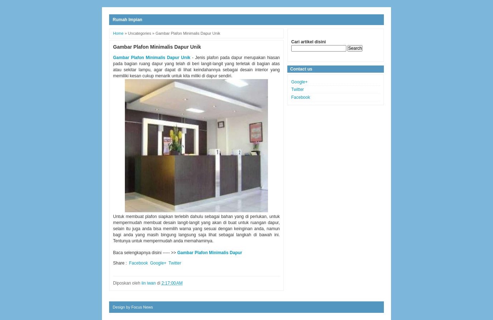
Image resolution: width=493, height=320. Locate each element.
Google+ (158, 263)
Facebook (138, 263)
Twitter (175, 263)
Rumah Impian (127, 19)
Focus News (142, 307)
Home (118, 33)
